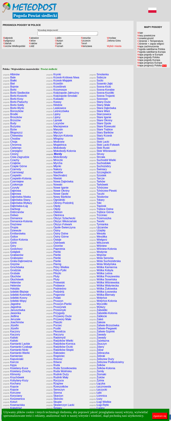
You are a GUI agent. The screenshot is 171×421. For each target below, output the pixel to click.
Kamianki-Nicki (15, 349)
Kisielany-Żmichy (17, 371)
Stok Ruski (100, 147)
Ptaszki (54, 322)
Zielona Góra (114, 40)
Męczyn (54, 132)
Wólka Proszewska (104, 276)
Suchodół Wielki (103, 160)
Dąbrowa (12, 190)
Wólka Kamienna (103, 267)
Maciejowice (57, 126)
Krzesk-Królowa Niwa (62, 77)
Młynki (53, 166)
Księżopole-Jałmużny (62, 92)
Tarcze (97, 178)
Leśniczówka (57, 111)
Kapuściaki (13, 359)
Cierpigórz (13, 150)
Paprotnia (55, 248)
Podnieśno (56, 288)
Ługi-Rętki (99, 404)
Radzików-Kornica (60, 343)
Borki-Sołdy (13, 105)
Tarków (97, 181)
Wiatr (140, 32)
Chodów (11, 138)
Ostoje (53, 239)
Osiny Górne (57, 236)
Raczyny (55, 334)
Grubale (11, 273)
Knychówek (13, 377)
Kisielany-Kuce (15, 368)
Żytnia (97, 380)
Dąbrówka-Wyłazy (17, 202)
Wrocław (111, 38)
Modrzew (55, 141)
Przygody (55, 313)
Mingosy (55, 138)
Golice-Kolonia (15, 239)
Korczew (12, 392)
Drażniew (12, 224)
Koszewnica (14, 398)
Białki (10, 80)
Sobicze (98, 77)
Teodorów (99, 196)
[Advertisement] (67, 57)
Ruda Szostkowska (61, 368)
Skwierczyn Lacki (60, 404)
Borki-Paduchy (15, 101)
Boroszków (13, 111)
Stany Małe (100, 105)
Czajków (12, 163)
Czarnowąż (13, 172)
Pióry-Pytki (56, 270)
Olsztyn (59, 40)
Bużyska (12, 126)
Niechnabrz (56, 175)
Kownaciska (14, 404)
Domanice (12, 218)
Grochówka (13, 267)
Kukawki (55, 98)
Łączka (97, 383)
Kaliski (10, 337)
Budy (9, 123)
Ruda (53, 365)
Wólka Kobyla (101, 270)
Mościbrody (56, 157)
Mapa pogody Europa (148, 60)
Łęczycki (98, 389)
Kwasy (53, 101)
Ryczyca (55, 380)
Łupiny (97, 408)
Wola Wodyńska (103, 264)
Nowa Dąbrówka (59, 181)
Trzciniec (98, 215)
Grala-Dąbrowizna (17, 261)
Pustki (53, 328)
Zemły (97, 371)
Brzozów (12, 120)
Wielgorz (98, 239)
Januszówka (14, 310)
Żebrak (97, 356)
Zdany (97, 346)
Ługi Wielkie (100, 401)
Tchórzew (99, 187)
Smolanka (99, 74)
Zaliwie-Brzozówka (104, 325)
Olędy (53, 206)
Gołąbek (11, 251)
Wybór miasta (114, 46)
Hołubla (11, 288)
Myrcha (54, 163)
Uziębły (98, 230)
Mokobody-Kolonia (61, 150)
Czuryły (11, 187)
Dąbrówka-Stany (16, 199)
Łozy (96, 398)
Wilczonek (99, 242)
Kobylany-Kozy (15, 380)
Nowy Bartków (58, 196)
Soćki (96, 80)
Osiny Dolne (57, 233)
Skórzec (54, 398)
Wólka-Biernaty (102, 294)
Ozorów (54, 245)
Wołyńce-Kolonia (103, 300)
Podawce (55, 285)
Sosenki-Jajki (101, 83)
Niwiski (54, 178)
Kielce (32, 40)
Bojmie (10, 86)
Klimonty (12, 374)
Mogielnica (56, 144)
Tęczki (97, 193)
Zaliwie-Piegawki (103, 328)
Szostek (98, 175)
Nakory (54, 169)
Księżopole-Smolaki (61, 95)
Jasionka (12, 313)
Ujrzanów (99, 227)
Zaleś (96, 319)
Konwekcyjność (145, 38)
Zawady (98, 334)
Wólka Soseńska (103, 279)
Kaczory (11, 331)
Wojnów (98, 255)
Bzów (10, 129)
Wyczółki (98, 303)
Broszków (12, 117)
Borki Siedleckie (16, 92)
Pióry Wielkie (57, 267)
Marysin (54, 129)
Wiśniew (98, 245)
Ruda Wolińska (59, 371)
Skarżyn (54, 395)
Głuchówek (13, 279)
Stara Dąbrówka (103, 108)
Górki (10, 242)
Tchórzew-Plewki (103, 190)
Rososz (54, 359)
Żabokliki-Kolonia (103, 313)
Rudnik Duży (57, 374)
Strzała (97, 157)
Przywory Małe (58, 319)
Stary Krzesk (101, 135)
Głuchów (12, 276)
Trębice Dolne (101, 209)
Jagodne (12, 303)
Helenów (12, 282)
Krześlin (54, 83)
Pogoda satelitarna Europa (151, 51)
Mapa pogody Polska (148, 57)
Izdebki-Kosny (15, 297)
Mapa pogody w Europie (150, 54)
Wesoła (98, 233)
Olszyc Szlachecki (60, 218)
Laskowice (56, 108)
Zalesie (97, 322)
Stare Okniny (101, 120)
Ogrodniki (55, 199)
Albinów (11, 74)
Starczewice (100, 114)
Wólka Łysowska (103, 291)
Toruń (84, 43)
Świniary (98, 169)
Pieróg (53, 264)
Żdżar (96, 349)
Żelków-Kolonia (102, 368)
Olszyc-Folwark (59, 224)
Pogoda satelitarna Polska (151, 49)
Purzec (54, 325)
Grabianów (13, 255)
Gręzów (11, 264)
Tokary (97, 199)
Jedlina (11, 316)
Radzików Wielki (59, 340)
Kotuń (10, 401)
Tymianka (99, 224)
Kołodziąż (12, 408)
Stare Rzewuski (102, 126)
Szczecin (85, 40)
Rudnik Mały (57, 377)
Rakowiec (55, 352)
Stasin (97, 138)
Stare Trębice (101, 129)
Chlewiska (13, 135)
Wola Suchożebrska (105, 261)
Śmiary (54, 408)
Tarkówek (99, 184)
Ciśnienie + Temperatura (150, 41)
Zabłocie (98, 316)
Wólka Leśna (101, 273)
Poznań (59, 46)
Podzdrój (55, 291)
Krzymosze (56, 89)
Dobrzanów (13, 212)
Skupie (54, 401)
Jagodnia (12, 307)
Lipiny (53, 114)
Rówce (54, 362)
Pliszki (53, 273)
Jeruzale (12, 319)
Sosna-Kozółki (102, 92)
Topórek (98, 206)
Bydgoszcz (9, 40)
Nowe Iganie (57, 187)
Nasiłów (54, 172)
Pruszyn (54, 300)
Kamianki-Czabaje (17, 346)
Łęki (96, 392)
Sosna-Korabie (102, 89)
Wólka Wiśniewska (104, 282)
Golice (10, 236)
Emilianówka (14, 233)
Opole (58, 43)
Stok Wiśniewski (103, 150)
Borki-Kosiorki (15, 95)
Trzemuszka (100, 218)
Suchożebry (100, 166)
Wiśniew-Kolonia (103, 248)
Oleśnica (55, 215)
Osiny (53, 230)
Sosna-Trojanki (102, 95)
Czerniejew (13, 181)
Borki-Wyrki (13, 108)
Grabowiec (13, 258)
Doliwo (10, 215)
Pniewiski (55, 282)
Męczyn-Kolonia (59, 135)
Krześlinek (56, 86)
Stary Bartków (101, 132)
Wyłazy (97, 307)
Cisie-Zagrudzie (16, 157)
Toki (95, 202)
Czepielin (12, 175)
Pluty (53, 276)
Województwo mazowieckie (25, 69)
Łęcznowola (100, 386)
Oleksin (54, 212)
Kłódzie (54, 105)
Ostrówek (55, 242)
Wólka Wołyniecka (104, 285)
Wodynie (98, 251)
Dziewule (12, 230)
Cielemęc (12, 147)
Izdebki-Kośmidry (17, 294)
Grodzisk (12, 270)
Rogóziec (55, 356)
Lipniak (54, 120)
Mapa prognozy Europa (149, 62)
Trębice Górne (102, 212)
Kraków (33, 43)
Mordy (54, 154)
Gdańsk (7, 43)
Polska (6, 69)
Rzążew (54, 383)
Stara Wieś (100, 111)
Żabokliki (98, 310)
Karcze (11, 362)
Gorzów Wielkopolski (14, 46)
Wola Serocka (101, 258)
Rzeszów (86, 38)
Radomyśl (55, 337)
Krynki (53, 74)
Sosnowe (99, 98)
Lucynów (55, 123)
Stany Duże (100, 101)
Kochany (12, 383)
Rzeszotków (57, 386)
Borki (9, 89)
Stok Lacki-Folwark (104, 144)
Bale (9, 77)
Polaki (53, 297)
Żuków (97, 377)
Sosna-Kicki (100, 86)
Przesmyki (56, 310)
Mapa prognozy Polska (152, 65)
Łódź (31, 46)
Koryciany (12, 395)
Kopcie (10, 386)
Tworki (97, 221)
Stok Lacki (99, 141)
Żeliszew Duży (102, 359)
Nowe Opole (57, 193)
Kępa (10, 365)
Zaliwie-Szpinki (102, 331)
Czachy (11, 160)
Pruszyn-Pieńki (59, 303)
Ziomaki (98, 374)
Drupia (10, 227)
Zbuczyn (98, 343)
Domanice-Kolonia (17, 221)
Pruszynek (56, 307)
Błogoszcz (13, 132)
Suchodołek (100, 163)
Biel (9, 83)
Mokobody (56, 147)
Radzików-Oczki (59, 346)
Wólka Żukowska (103, 288)
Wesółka (98, 236)
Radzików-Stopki (60, 349)
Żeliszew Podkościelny (107, 362)
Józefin (11, 325)
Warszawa (86, 46)
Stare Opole (100, 123)
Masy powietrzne (146, 35)
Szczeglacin (100, 172)
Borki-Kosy (13, 98)
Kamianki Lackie (16, 343)
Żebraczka (99, 352)
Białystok (8, 38)
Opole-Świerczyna (60, 227)
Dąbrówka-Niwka (17, 196)
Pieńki (53, 251)
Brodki (10, 114)
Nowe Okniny (58, 190)
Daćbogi (11, 209)
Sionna (54, 392)
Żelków (97, 365)
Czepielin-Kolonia (17, 178)
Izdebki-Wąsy (14, 300)
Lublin (58, 38)
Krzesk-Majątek (59, 80)
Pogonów (55, 294)
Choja (10, 141)
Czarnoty (12, 169)
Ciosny (10, 154)
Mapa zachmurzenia (148, 46)
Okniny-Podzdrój (59, 202)
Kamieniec (13, 356)
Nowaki (54, 184)
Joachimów (13, 322)
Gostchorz (13, 248)
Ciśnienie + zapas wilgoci (150, 43)
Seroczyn (55, 389)
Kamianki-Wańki (16, 352)
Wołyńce (98, 297)
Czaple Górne (15, 166)
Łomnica (98, 395)
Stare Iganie (100, 117)
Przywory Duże (59, 316)
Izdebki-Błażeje (16, 291)
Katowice (34, 38)
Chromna (12, 144)
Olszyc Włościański (61, 221)
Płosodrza (55, 331)
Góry (9, 245)
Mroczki (54, 160)
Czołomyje (13, 184)
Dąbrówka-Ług (15, 206)
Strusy (97, 154)
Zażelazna (99, 340)
